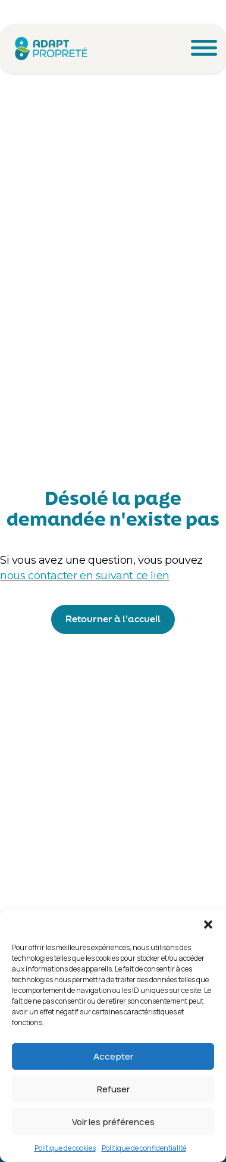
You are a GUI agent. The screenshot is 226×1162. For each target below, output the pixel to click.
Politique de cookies (65, 1148)
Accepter (113, 1056)
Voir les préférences (113, 1122)
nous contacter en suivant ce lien (85, 575)
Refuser (113, 1089)
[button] (208, 924)
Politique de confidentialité (144, 1148)
